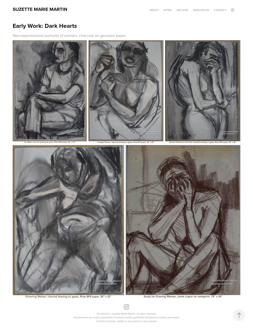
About (154, 10)
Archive (182, 10)
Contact (220, 10)
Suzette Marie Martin (40, 9)
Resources (201, 10)
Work (167, 10)
